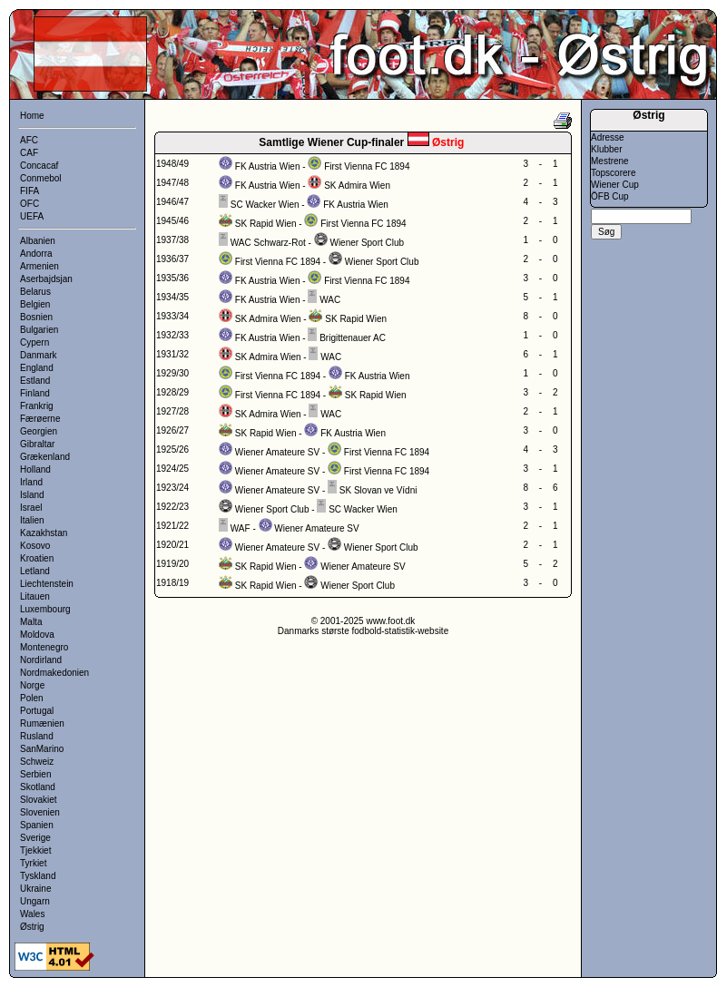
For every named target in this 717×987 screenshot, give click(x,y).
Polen (32, 698)
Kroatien (37, 558)
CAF (29, 153)
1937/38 (172, 240)
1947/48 (172, 183)
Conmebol (41, 178)
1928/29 (172, 392)
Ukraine (35, 889)
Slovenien (40, 812)
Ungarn (35, 901)
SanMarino (42, 749)
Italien (32, 520)
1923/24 (172, 488)
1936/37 (172, 259)
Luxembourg (45, 609)
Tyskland (37, 876)
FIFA (29, 191)
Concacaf (39, 166)
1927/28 (172, 411)
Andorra (36, 254)
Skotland (37, 787)
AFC (29, 140)
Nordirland (41, 660)
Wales (32, 914)
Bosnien (36, 317)
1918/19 (172, 583)
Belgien (35, 304)
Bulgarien (39, 330)
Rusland (37, 736)
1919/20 (172, 564)
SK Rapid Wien (266, 224)
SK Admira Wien (357, 186)
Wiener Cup (615, 185)
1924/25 (172, 469)
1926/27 (172, 430)
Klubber (606, 149)
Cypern (34, 342)
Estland (35, 381)
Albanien (37, 241)
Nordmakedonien (54, 673)
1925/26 (172, 449)
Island (32, 495)
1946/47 (172, 202)
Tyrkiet (33, 863)
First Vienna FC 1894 (366, 166)
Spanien (37, 825)
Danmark (38, 355)
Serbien (35, 774)
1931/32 (172, 354)
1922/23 (172, 507)
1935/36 (172, 278)
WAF (240, 528)
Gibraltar (37, 444)
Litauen (35, 596)
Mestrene (610, 161)
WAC (329, 300)
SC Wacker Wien (265, 205)
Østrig (32, 927)
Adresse (607, 137)
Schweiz (37, 762)
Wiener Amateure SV (277, 452)
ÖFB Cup (610, 196)
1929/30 (172, 373)
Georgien (38, 431)
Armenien (39, 266)
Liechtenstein (47, 584)
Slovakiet (38, 800)
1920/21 (172, 545)
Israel (31, 508)
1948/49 (172, 164)
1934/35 (172, 297)
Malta (31, 622)
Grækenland (45, 457)
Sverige (35, 838)
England (37, 368)
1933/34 (172, 316)
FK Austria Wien (267, 166)
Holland (35, 469)
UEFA (32, 216)
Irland (31, 482)
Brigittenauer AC (352, 338)
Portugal (37, 711)
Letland (35, 571)
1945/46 (172, 221)
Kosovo (35, 546)
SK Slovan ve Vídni (378, 490)
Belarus (35, 292)
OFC (29, 204)
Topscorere (613, 173)
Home (32, 116)
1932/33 (172, 335)
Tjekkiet (35, 850)
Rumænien (42, 723)
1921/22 (172, 526)
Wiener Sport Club (366, 243)
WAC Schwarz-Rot (268, 243)
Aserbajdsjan (46, 279)
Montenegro (44, 647)
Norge (32, 685)
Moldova (37, 635)
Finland (35, 393)
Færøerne (40, 419)
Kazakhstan (43, 533)
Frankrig (37, 406)
